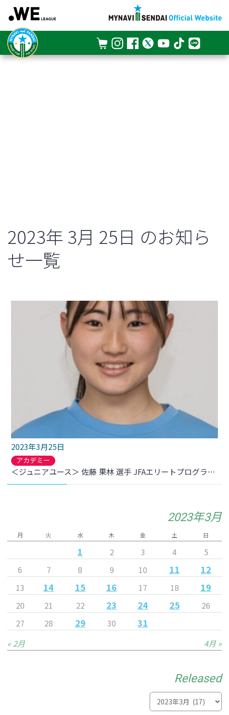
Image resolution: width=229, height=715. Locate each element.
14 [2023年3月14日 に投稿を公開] (48, 587)
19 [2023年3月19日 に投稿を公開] (206, 587)
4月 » (213, 643)
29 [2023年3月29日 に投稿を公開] (80, 622)
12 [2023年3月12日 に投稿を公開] (206, 569)
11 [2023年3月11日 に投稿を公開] (174, 569)
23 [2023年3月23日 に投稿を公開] (111, 605)
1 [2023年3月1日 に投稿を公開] (80, 551)
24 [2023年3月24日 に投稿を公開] (143, 605)
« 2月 (16, 643)
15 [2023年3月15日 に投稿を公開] (80, 587)
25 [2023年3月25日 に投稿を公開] (174, 605)
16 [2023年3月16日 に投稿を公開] (111, 587)
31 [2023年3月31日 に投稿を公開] (143, 622)
